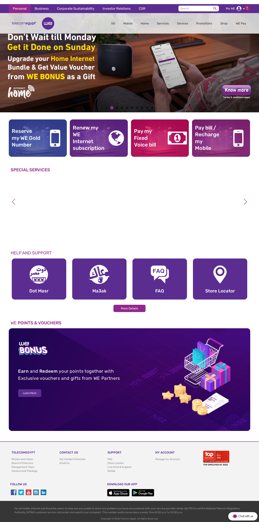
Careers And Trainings (24, 466)
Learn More (29, 389)
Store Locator (115, 458)
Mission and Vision (22, 454)
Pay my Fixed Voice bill (145, 134)
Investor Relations (117, 4)
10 (152, 103)
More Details (129, 304)
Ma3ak (111, 466)
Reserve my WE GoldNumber (26, 134)
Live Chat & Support (119, 462)
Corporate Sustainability (75, 4)
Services (163, 19)
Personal (19, 4)
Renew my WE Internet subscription (87, 134)
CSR (142, 4)
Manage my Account (167, 454)
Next (245, 198)
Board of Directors (22, 458)
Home (145, 19)
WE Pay (241, 19)
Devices (182, 19)
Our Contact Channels (72, 454)
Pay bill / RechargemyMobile (207, 134)
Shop (224, 19)
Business (42, 4)
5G (113, 19)
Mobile (127, 19)
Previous (14, 198)
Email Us (65, 458)
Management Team (23, 462)
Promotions (204, 19)
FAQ (109, 454)
